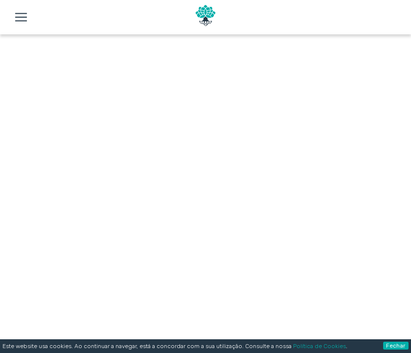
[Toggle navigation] (21, 17)
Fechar (396, 345)
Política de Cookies (319, 346)
